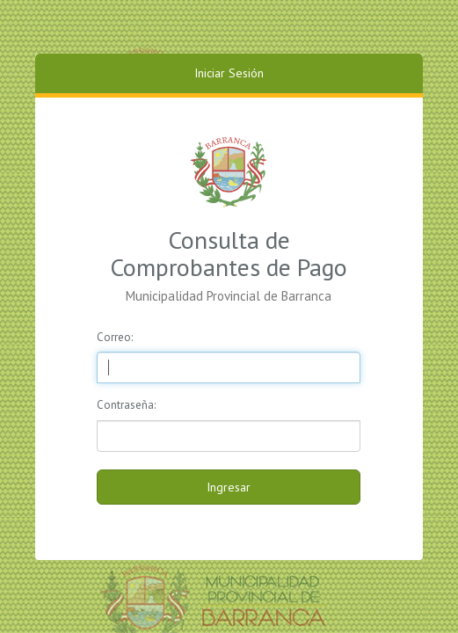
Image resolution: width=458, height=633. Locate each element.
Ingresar (229, 487)
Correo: (115, 337)
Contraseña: (126, 404)
